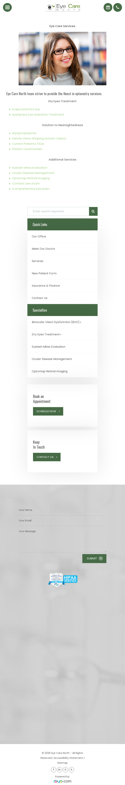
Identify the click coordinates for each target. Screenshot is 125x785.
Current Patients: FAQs (28, 144)
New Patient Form (44, 273)
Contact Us (39, 298)
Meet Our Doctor (43, 249)
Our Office (39, 236)
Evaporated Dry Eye (26, 109)
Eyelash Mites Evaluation (29, 168)
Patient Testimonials (27, 149)
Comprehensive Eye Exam (31, 189)
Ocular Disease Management (33, 173)
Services (37, 261)
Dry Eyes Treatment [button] (46, 334)
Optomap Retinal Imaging (31, 178)
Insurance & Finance (46, 286)
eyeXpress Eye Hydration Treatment (38, 115)
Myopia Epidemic (24, 133)
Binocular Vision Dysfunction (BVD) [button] (56, 322)
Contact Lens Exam (26, 183)
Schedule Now (46, 411)
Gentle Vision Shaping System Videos (39, 138)
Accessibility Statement (68, 758)
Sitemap (62, 763)
